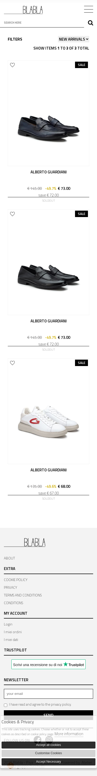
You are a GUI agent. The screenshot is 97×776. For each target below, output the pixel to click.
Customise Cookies (48, 753)
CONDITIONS (13, 602)
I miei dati (11, 639)
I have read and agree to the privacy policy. (37, 704)
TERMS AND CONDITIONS (23, 595)
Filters (15, 39)
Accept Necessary (48, 761)
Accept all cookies (48, 745)
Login (8, 624)
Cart (73, 9)
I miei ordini (13, 631)
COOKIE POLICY (15, 579)
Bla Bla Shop (23, 12)
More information (69, 734)
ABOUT (9, 558)
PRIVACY (10, 587)
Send (48, 715)
